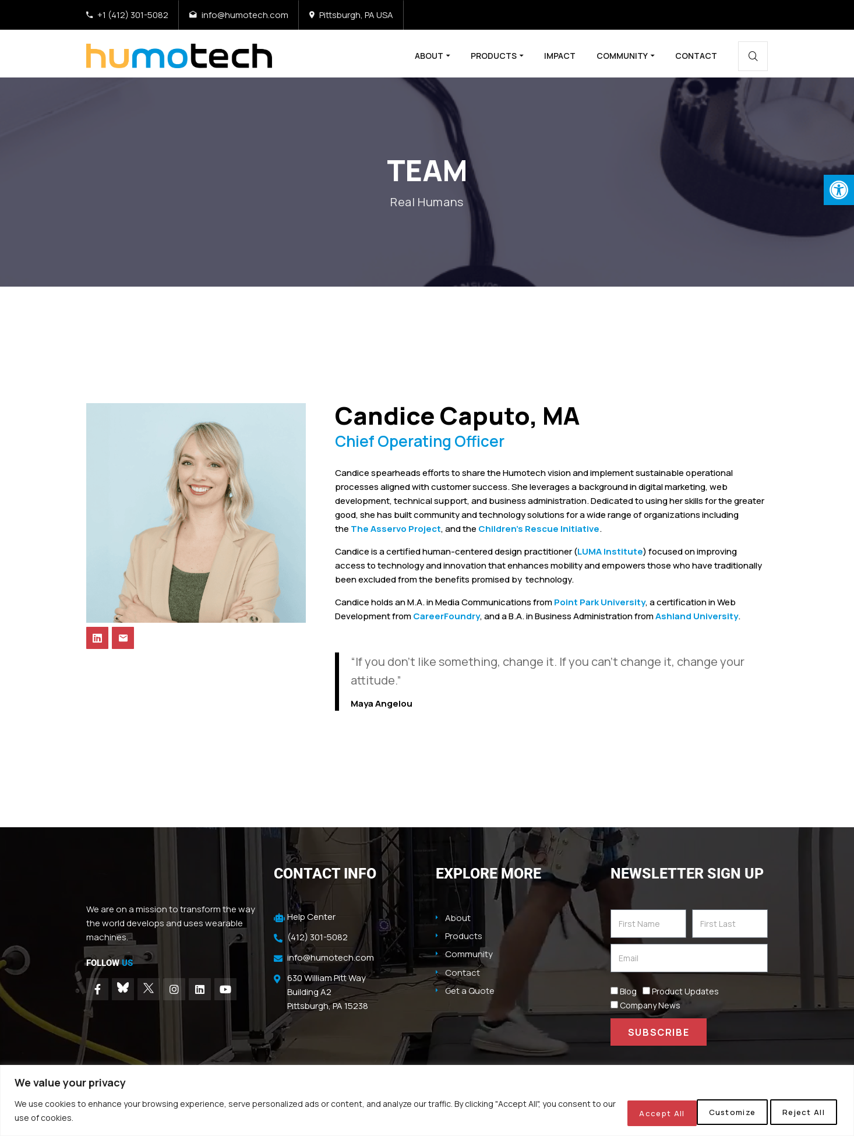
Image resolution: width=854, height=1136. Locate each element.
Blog (628, 991)
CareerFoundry (446, 616)
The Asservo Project (396, 529)
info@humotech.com (245, 15)
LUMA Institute (610, 551)
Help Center (311, 917)
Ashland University (696, 616)
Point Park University (599, 602)
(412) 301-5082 (317, 937)
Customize (629, 1111)
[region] (427, 1101)
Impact (560, 53)
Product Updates (685, 991)
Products (494, 53)
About (429, 53)
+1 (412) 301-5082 (132, 15)
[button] (839, 190)
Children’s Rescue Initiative (538, 529)
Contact (696, 53)
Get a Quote (470, 991)
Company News (650, 1005)
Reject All (715, 1111)
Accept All (799, 1111)
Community (622, 53)
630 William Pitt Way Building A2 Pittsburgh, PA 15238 (327, 992)
